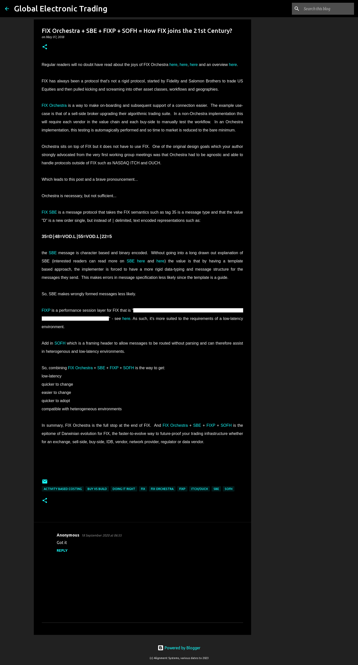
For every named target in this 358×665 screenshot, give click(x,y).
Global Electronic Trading (60, 8)
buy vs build (97, 488)
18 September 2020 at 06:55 (101, 535)
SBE (53, 253)
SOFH (59, 343)
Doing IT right (124, 488)
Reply (62, 550)
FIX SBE (49, 212)
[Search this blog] (328, 9)
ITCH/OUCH (199, 488)
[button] (45, 47)
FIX (143, 488)
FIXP (46, 310)
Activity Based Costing (63, 488)
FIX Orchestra (54, 105)
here (174, 64)
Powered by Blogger (179, 648)
